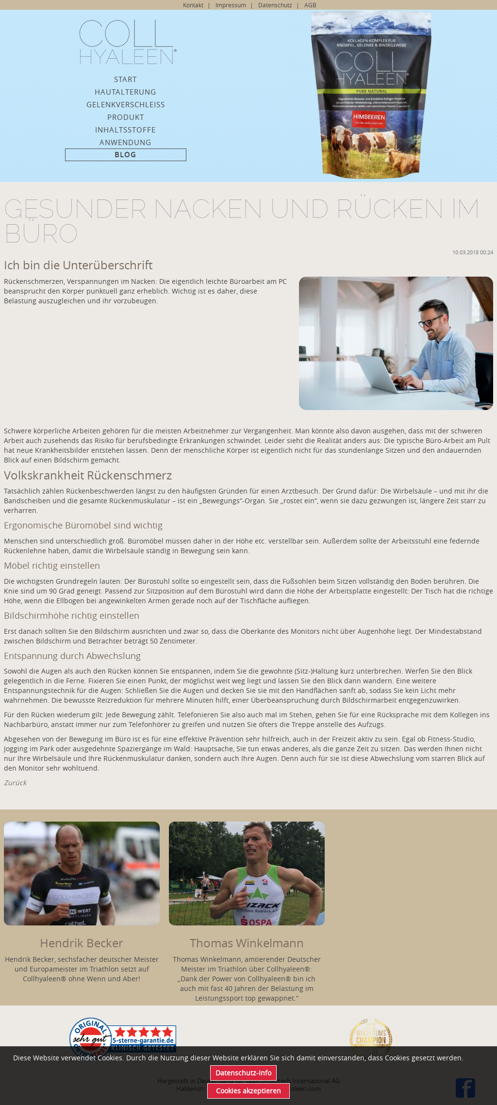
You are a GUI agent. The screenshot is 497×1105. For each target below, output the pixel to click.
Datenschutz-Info (243, 1072)
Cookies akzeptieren (248, 1090)
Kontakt (193, 5)
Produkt (125, 117)
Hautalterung (125, 92)
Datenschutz (275, 5)
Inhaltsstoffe (125, 129)
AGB (310, 5)
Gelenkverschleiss (125, 104)
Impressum (230, 5)
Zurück (15, 782)
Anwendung (125, 142)
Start (125, 79)
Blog (125, 154)
